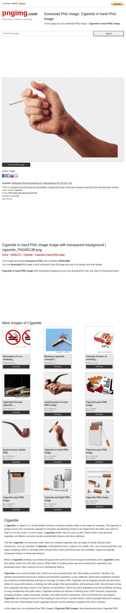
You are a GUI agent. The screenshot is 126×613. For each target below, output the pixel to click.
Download (16, 367)
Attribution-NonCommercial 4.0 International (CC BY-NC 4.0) (42, 183)
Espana (22, 3)
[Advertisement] (63, 58)
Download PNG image (16, 165)
